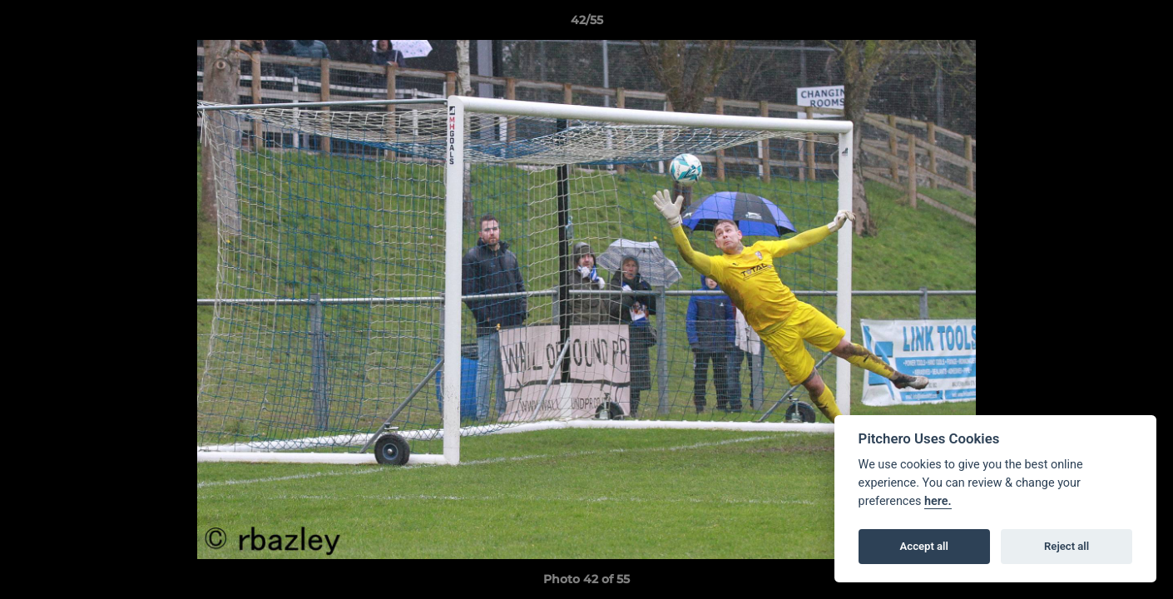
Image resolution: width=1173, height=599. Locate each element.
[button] (1143, 24)
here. (938, 501)
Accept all (924, 546)
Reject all (1066, 546)
